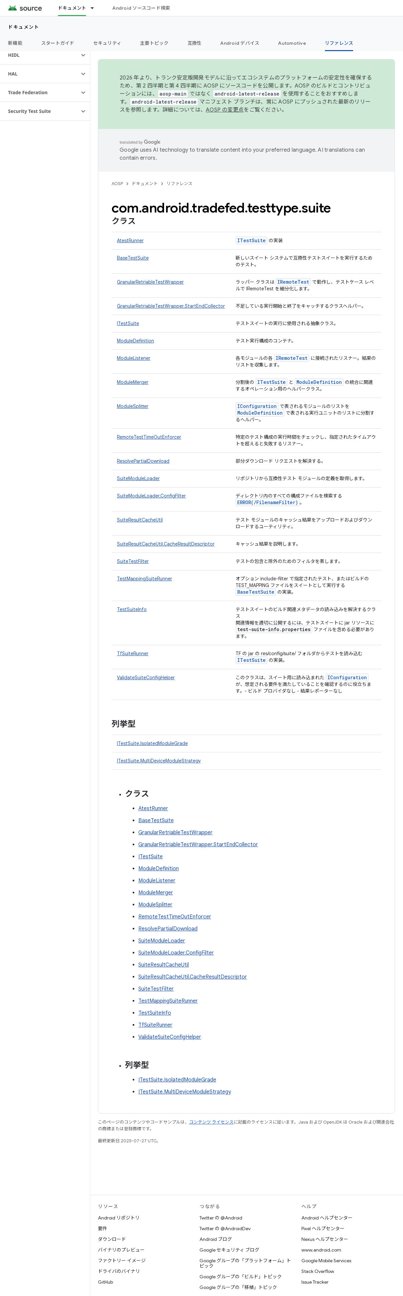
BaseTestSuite (133, 258)
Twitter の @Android (220, 1218)
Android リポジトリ (119, 1218)
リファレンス (179, 183)
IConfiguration (257, 406)
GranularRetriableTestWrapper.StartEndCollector (171, 306)
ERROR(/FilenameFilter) (267, 502)
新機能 (15, 43)
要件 (102, 1229)
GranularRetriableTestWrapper (150, 282)
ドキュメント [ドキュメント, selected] (72, 8)
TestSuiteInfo (132, 609)
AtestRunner (130, 241)
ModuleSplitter (132, 406)
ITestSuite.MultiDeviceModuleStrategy (159, 761)
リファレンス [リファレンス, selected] (339, 43)
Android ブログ (215, 1239)
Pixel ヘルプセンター (323, 1229)
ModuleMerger (132, 382)
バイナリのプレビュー (121, 1250)
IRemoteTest (293, 282)
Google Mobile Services (326, 1261)
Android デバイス (239, 43)
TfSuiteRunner (132, 654)
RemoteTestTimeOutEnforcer (149, 437)
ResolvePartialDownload (143, 461)
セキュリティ (107, 43)
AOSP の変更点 (225, 110)
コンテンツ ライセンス (211, 1122)
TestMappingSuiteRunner (144, 579)
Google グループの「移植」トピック (238, 1287)
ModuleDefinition (135, 341)
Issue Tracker (314, 1282)
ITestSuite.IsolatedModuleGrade (152, 743)
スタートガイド (58, 43)
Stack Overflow (317, 1271)
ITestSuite (251, 240)
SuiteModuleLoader (138, 478)
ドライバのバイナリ (119, 1271)
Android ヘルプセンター (327, 1218)
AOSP (117, 183)
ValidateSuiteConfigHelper (146, 678)
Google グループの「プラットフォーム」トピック (245, 1263)
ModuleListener (133, 358)
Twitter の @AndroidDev (225, 1229)
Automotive (292, 43)
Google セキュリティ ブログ (229, 1250)
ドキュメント (23, 27)
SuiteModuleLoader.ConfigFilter (151, 496)
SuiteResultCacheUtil (140, 520)
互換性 (194, 43)
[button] (39, 55)
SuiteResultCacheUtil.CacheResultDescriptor (166, 544)
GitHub (105, 1282)
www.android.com (321, 1250)
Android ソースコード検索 (141, 8)
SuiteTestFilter (133, 561)
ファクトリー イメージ (122, 1261)
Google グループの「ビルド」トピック (240, 1277)
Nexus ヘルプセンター (324, 1239)
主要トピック (154, 43)
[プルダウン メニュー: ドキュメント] (95, 8)
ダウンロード (112, 1239)
